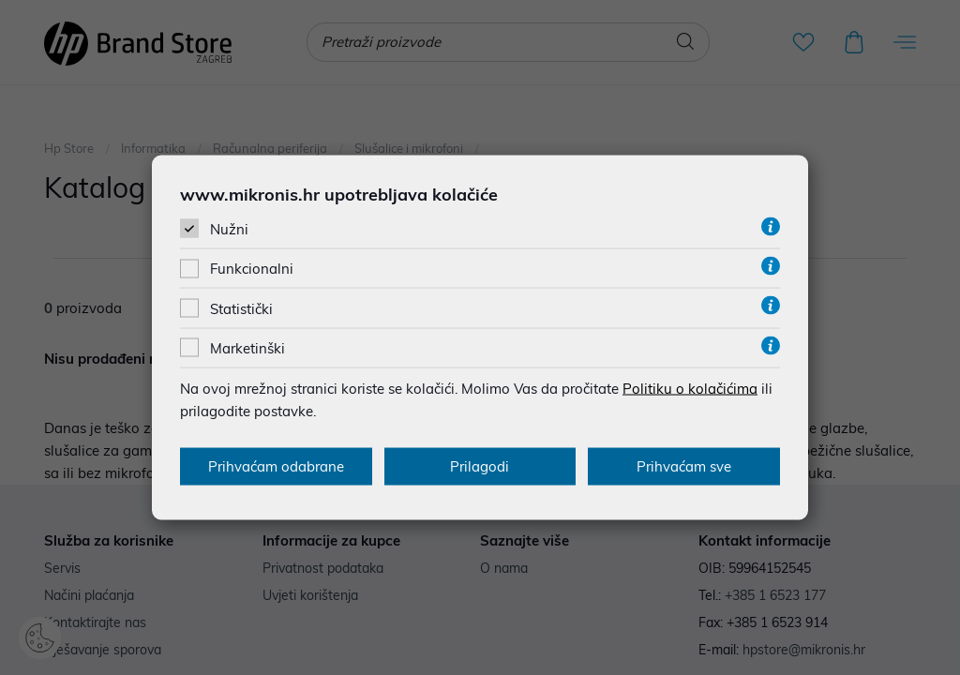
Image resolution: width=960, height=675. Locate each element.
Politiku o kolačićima (690, 388)
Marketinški (247, 347)
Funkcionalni (251, 269)
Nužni (229, 229)
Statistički (241, 308)
